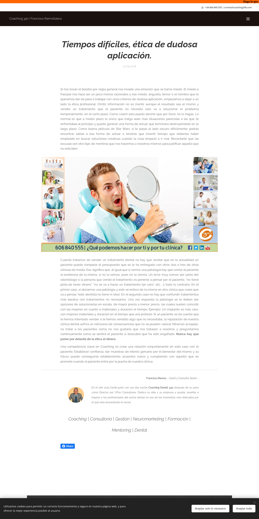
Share (67, 446)
